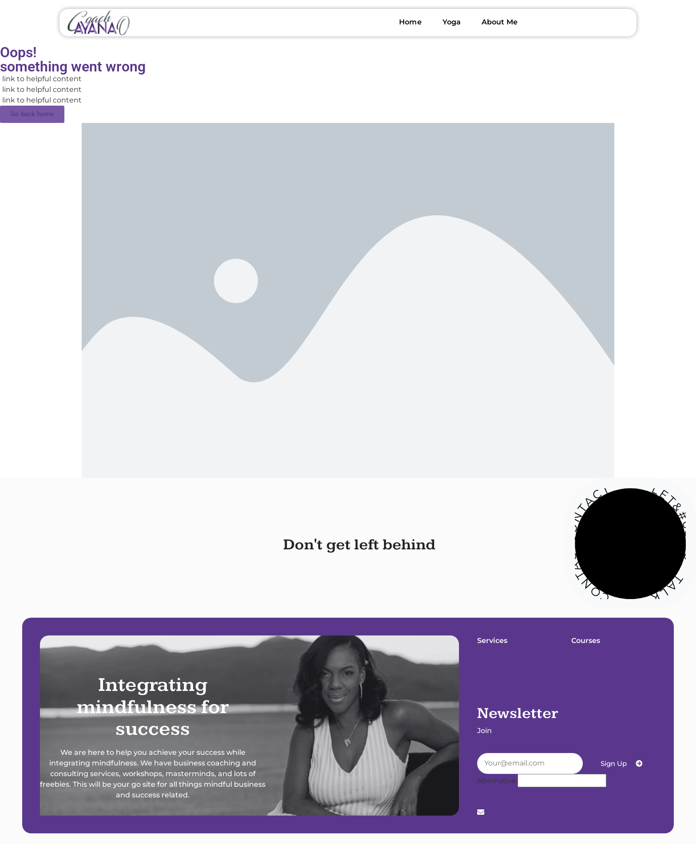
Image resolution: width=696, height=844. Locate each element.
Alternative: (497, 781)
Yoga (452, 22)
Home (410, 22)
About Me (500, 22)
